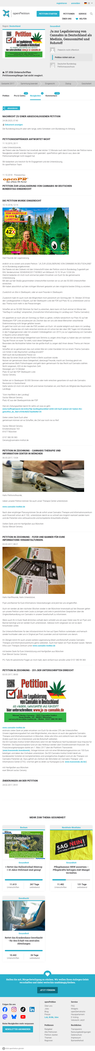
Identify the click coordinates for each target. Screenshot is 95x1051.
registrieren (62, 3)
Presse (47, 1014)
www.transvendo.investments (16, 750)
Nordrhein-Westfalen (71, 827)
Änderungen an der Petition (20, 780)
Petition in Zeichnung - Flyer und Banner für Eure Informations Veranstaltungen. (33, 538)
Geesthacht (24, 898)
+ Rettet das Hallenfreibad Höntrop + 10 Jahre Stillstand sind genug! (23, 868)
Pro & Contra (19, 94)
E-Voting (74, 1017)
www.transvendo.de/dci (75, 762)
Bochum (23, 827)
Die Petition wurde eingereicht (21, 200)
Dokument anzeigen (12, 125)
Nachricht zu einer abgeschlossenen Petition (31, 116)
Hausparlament (77, 1014)
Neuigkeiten (35, 94)
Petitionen (69, 14)
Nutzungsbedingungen (81, 1032)
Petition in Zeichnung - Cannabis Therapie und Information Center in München (31, 452)
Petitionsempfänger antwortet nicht (26, 139)
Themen (48, 1038)
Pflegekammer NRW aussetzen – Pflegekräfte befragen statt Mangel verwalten (71, 869)
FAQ (73, 1006)
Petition (5, 96)
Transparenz (76, 1029)
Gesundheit (55, 26)
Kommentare (51, 94)
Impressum (76, 1038)
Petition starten (48, 14)
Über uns (48, 1006)
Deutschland (14, 26)
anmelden (75, 3)
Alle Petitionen (51, 1032)
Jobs (47, 1009)
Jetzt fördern (47, 990)
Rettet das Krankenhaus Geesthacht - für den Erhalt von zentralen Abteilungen (24, 940)
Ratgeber (48, 1029)
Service (82, 14)
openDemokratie (78, 1011)
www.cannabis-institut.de (13, 507)
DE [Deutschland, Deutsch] (87, 3)
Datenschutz (76, 1035)
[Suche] (91, 13)
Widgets (74, 1009)
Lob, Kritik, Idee (52, 1017)
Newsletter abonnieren (17, 1029)
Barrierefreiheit (77, 1040)
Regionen (49, 1040)
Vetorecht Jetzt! (78, 1020)
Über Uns (66, 19)
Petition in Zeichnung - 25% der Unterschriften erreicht (38, 670)
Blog (46, 1011)
